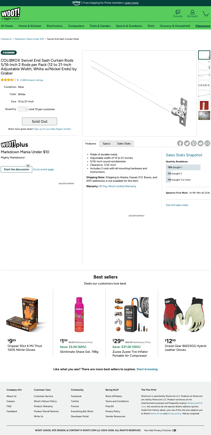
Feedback (12, 411)
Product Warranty (43, 406)
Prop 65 (110, 406)
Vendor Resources (115, 416)
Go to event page (43, 169)
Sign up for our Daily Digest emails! (52, 129)
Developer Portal (80, 416)
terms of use (157, 413)
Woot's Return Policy (45, 401)
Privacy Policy (113, 411)
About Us (11, 396)
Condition (10, 87)
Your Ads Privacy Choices (157, 430)
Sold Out (40, 121)
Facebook (76, 396)
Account (192, 14)
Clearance (6, 39)
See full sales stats (177, 205)
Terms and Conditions (117, 401)
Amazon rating (31, 80)
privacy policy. (174, 413)
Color (13, 94)
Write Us (38, 416)
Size (13, 101)
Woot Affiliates (114, 396)
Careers (11, 401)
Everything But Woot (82, 411)
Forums (177, 14)
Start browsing (147, 369)
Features (90, 143)
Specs (107, 143)
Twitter (75, 401)
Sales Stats (124, 143)
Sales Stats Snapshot (184, 155)
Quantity (10, 109)
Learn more (131, 2)
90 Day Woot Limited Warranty (117, 186)
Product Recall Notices (46, 411)
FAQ (9, 406)
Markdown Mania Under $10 (29, 39)
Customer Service (43, 396)
